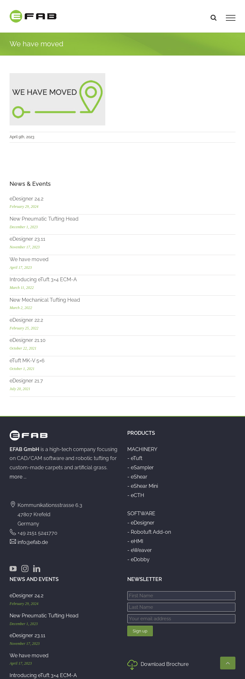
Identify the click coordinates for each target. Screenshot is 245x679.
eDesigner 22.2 (26, 320)
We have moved (29, 259)
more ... (18, 477)
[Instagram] (24, 568)
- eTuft (134, 458)
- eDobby (138, 559)
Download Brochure (158, 665)
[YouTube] (13, 568)
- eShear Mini (142, 486)
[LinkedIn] (36, 568)
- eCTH (135, 495)
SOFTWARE (141, 513)
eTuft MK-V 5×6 (27, 361)
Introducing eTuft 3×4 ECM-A (43, 279)
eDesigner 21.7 (26, 381)
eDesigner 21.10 (28, 340)
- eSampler (140, 467)
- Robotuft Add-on (149, 532)
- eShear (137, 477)
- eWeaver (139, 550)
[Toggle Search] (214, 17)
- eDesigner (140, 523)
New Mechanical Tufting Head (45, 300)
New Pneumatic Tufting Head (44, 219)
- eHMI (135, 541)
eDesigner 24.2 (26, 199)
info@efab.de (33, 542)
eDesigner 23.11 (27, 239)
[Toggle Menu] (230, 18)
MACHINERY (142, 449)
